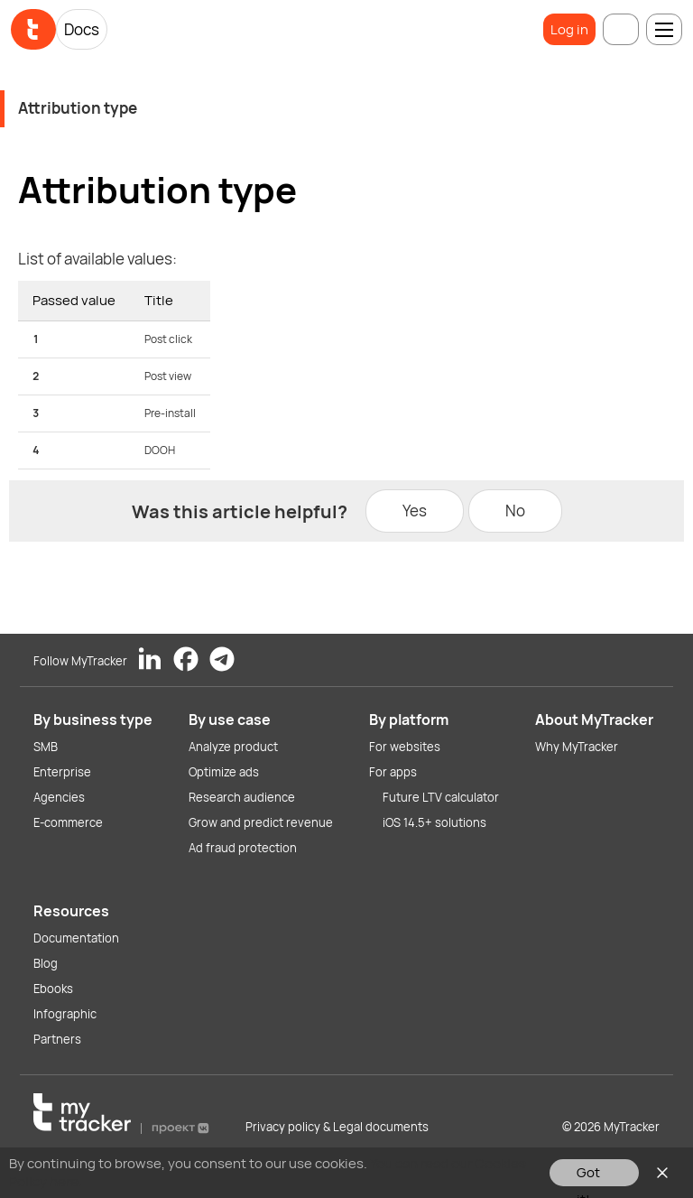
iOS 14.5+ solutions (434, 822)
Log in (569, 29)
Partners (57, 1039)
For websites (404, 746)
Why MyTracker (576, 746)
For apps (393, 772)
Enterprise (62, 772)
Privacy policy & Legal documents (337, 1127)
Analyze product (233, 746)
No (515, 510)
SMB (45, 746)
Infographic (65, 1014)
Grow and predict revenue (261, 822)
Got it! (588, 1174)
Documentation (76, 938)
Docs (81, 29)
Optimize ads (224, 772)
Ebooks (53, 988)
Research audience (242, 797)
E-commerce (68, 822)
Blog (45, 963)
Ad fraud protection (243, 848)
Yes (414, 510)
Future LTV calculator (441, 797)
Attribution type (77, 108)
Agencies (59, 797)
